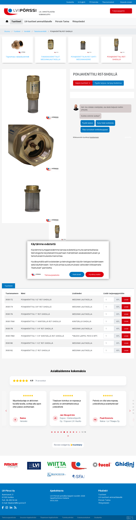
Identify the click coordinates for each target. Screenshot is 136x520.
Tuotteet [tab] (9, 285)
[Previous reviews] (6, 411)
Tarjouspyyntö (120, 11)
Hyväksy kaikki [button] (94, 274)
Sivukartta (70, 2)
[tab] (51, 432)
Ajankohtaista (56, 490)
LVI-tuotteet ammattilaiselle (38, 21)
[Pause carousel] (68, 436)
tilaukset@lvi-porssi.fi (17, 503)
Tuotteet (16, 21)
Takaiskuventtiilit (40, 31)
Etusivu (7, 31)
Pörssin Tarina (62, 21)
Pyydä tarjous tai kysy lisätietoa (108, 83)
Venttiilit (27, 31)
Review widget (60, 445)
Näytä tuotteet (82, 83)
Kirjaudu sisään (125, 2)
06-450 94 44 (11, 500)
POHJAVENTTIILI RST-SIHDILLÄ (61, 31)
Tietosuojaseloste (52, 275)
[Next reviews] (129, 411)
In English (81, 2)
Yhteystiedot (78, 21)
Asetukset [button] (77, 274)
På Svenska (93, 2)
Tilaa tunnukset (108, 2)
